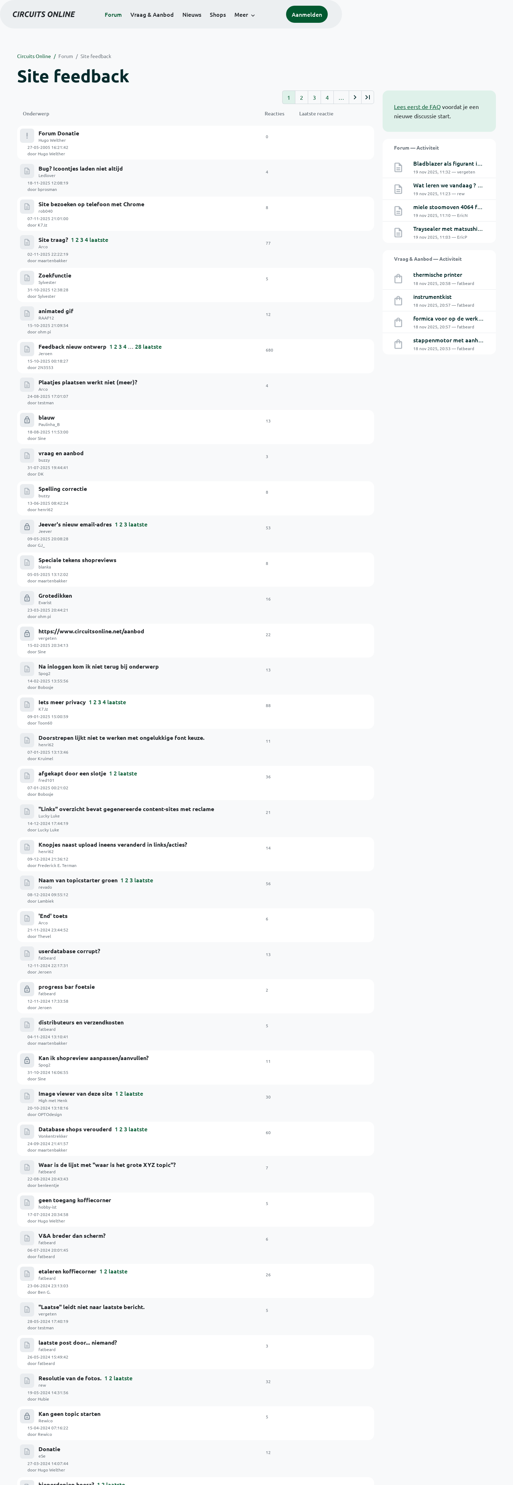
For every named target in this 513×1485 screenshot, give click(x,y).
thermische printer (437, 274)
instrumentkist (432, 296)
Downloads (192, 1420)
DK (314, 333)
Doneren (199, 1366)
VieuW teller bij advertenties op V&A (89, 1190)
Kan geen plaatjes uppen (71, 1039)
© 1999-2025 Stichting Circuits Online (60, 1469)
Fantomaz (47, 960)
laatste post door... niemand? (77, 867)
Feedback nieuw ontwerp (72, 262)
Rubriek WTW (57, 1169)
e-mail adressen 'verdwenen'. (77, 996)
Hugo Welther (52, 140)
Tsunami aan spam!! (65, 1018)
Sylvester (47, 226)
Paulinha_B (49, 312)
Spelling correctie (62, 349)
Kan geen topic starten (69, 910)
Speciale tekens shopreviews (77, 392)
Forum (198, 26)
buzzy (44, 334)
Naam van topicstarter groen (78, 586)
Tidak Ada (47, 1197)
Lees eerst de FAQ (417, 106)
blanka (44, 399)
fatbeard (47, 636)
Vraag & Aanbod (237, 26)
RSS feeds (272, 1429)
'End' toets (53, 608)
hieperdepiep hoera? (66, 953)
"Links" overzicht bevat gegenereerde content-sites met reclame (126, 543)
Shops (303, 26)
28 (138, 262)
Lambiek (319, 592)
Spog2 (44, 464)
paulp (43, 982)
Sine (315, 312)
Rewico (45, 917)
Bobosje (319, 463)
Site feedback (96, 56)
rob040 (45, 183)
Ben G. (317, 829)
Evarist (45, 420)
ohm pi (318, 247)
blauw (46, 305)
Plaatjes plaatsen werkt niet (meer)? (87, 284)
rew (42, 895)
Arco (43, 204)
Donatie (49, 931)
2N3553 (319, 268)
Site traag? (53, 197)
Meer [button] (326, 26)
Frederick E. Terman (330, 570)
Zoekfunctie (54, 219)
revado (45, 593)
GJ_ (314, 376)
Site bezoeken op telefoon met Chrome (91, 176)
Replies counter (59, 974)
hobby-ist (47, 787)
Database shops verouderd (75, 737)
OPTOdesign (323, 722)
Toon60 (318, 484)
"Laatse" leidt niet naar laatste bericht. (91, 845)
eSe (42, 938)
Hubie (317, 894)
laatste (98, 197)
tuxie (316, 959)
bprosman (321, 160)
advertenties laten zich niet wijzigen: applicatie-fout (109, 1061)
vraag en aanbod (61, 327)
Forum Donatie (58, 133)
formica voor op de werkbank (452, 318)
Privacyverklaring (476, 1469)
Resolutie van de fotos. (70, 888)
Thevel (318, 614)
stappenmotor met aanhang (450, 340)
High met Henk (52, 723)
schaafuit (320, 1088)
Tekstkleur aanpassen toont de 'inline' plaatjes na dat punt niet (123, 1126)
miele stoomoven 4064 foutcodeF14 (461, 207)
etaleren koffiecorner (67, 823)
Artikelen (190, 1402)
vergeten (47, 442)
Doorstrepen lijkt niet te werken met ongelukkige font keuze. (121, 500)
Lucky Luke (49, 550)
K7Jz (316, 182)
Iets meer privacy (62, 478)
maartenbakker (326, 204)
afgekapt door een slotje (72, 521)
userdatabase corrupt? (69, 629)
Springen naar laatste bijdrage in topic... (93, 1147)
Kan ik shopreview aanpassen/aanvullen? (93, 694)
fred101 (46, 528)
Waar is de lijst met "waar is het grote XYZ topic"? (107, 759)
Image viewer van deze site (75, 716)
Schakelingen (194, 1411)
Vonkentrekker (53, 744)
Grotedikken (55, 413)
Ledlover (47, 161)
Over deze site (277, 1411)
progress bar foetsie (66, 651)
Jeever (45, 377)
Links (185, 1429)
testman (319, 290)
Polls (266, 1420)
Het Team (272, 1402)
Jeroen (45, 269)
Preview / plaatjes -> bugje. (75, 1082)
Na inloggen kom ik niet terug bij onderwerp (98, 457)
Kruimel (319, 506)
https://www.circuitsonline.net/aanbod (91, 435)
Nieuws (277, 26)
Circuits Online (34, 56)
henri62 (319, 355)
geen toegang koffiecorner (74, 780)
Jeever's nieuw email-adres (75, 370)
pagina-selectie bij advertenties (81, 1104)
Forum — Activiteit (416, 147)
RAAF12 (46, 248)
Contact (189, 1438)
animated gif (55, 241)
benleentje (322, 765)
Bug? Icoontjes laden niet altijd (80, 154)
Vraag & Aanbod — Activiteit (428, 258)
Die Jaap (46, 1176)
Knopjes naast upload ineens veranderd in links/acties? (112, 564)
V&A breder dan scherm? (71, 802)
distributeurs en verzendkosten (81, 672)
